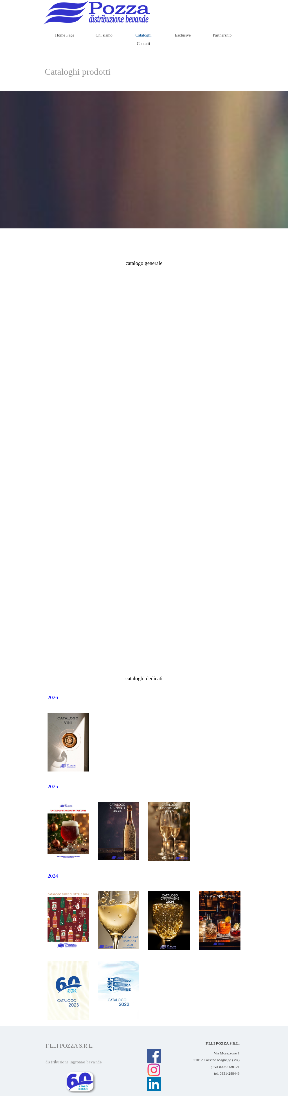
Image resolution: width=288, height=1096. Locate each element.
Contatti (143, 43)
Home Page (64, 35)
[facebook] (154, 1056)
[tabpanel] (144, 263)
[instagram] (154, 1070)
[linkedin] (154, 1084)
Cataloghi (144, 35)
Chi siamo (104, 35)
